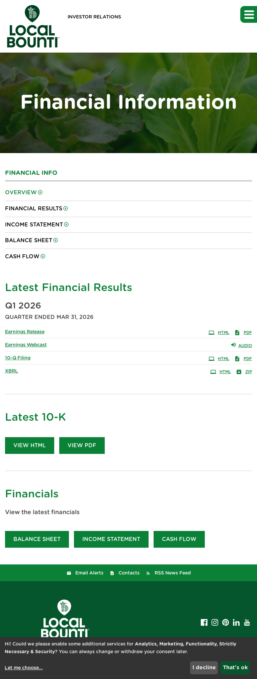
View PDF (82, 445)
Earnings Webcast (26, 345)
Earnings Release (25, 332)
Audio (241, 345)
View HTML (29, 445)
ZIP (244, 371)
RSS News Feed (173, 573)
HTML (218, 332)
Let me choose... (24, 668)
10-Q (17, 358)
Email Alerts (89, 573)
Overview (21, 192)
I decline (204, 667)
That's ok (235, 667)
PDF (243, 332)
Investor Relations (94, 17)
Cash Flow (22, 256)
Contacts (129, 573)
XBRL (11, 371)
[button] (248, 14)
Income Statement (34, 224)
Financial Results (33, 208)
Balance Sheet (28, 240)
